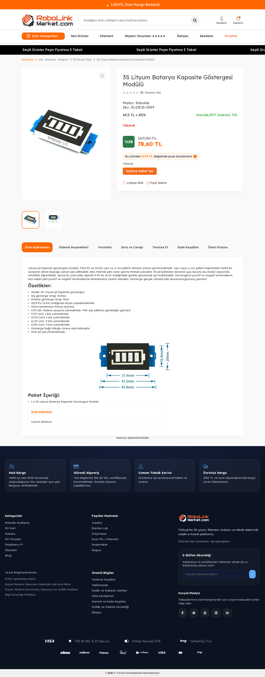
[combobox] (139, 20)
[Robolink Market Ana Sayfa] (219, 518)
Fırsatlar (231, 36)
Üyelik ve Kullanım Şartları (109, 590)
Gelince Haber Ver (139, 171)
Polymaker (99, 533)
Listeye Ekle (133, 183)
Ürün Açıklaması (37, 247)
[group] (66, 134)
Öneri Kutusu (218, 247)
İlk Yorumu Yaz (150, 92)
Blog (8, 555)
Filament (106, 36)
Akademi (206, 36)
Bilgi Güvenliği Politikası (20, 594)
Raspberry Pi (14, 544)
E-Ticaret (120, 673)
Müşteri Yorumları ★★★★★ (145, 36)
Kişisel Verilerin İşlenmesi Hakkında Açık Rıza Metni (38, 584)
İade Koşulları (188, 247)
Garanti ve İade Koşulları (109, 601)
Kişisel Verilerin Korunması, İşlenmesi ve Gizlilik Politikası (41, 589)
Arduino (10, 533)
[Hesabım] (221, 20)
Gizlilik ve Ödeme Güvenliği (110, 606)
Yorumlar (105, 247)
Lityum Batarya (41, 421)
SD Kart (10, 528)
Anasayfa (28, 59)
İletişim (182, 36)
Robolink (142, 103)
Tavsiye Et (160, 247)
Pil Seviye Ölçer (82, 59)
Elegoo (96, 550)
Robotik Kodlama (17, 522)
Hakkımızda (100, 585)
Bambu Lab (100, 528)
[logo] (47, 20)
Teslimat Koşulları (104, 579)
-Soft (109, 673)
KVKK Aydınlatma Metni (20, 578)
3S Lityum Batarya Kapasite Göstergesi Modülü (126, 59)
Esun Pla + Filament (105, 539)
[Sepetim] (238, 20)
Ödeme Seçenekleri (73, 247)
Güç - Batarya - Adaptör (53, 59)
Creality (97, 522)
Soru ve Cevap (132, 247)
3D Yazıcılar (13, 539)
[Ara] (195, 20)
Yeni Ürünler (80, 36)
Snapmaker (100, 544)
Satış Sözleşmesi (103, 595)
